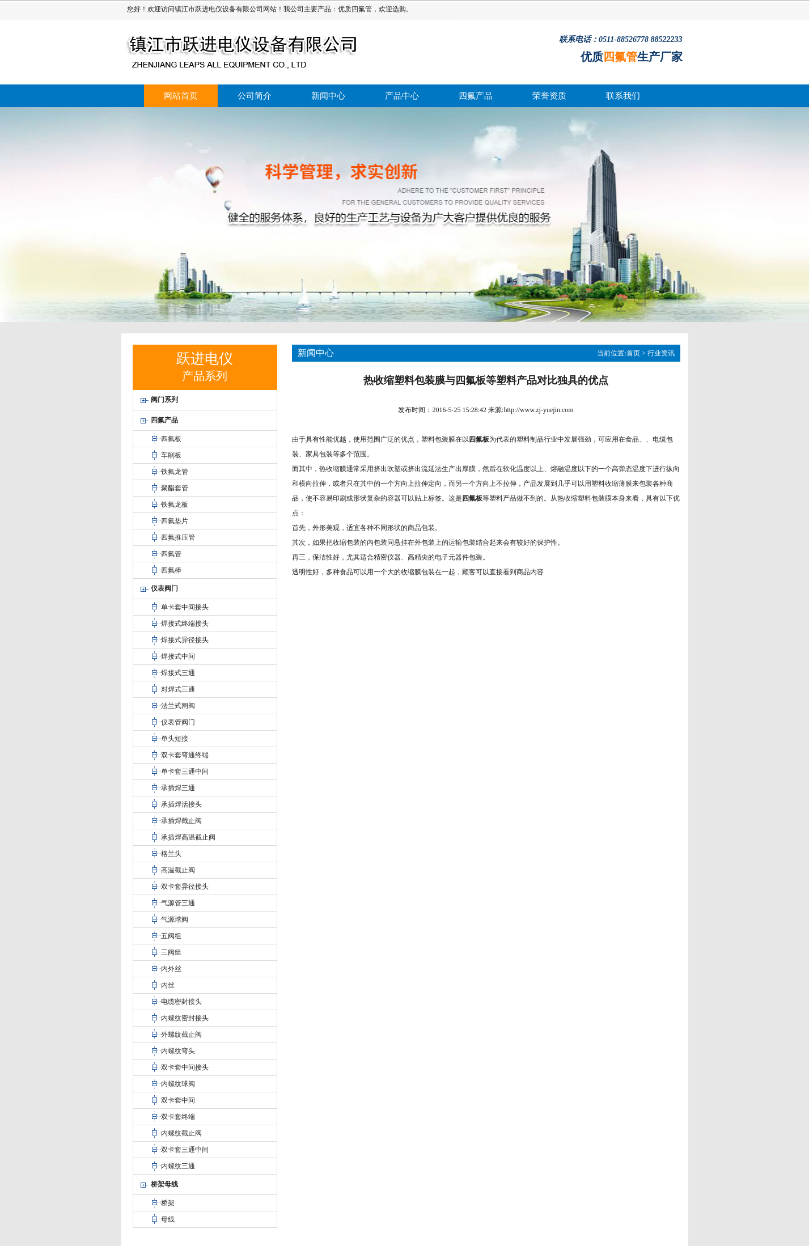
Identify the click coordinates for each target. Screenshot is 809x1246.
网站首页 (181, 95)
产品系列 (204, 376)
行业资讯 (661, 353)
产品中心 (402, 95)
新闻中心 (328, 95)
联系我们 (623, 95)
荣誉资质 (549, 95)
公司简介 (255, 95)
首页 (633, 353)
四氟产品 (476, 95)
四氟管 (361, 9)
